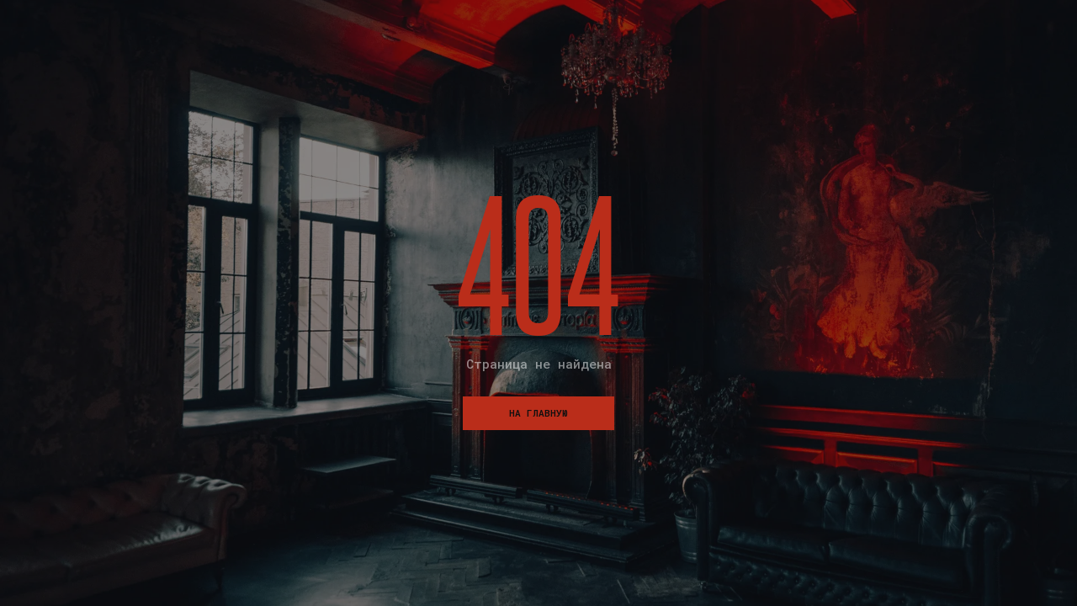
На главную (538, 413)
